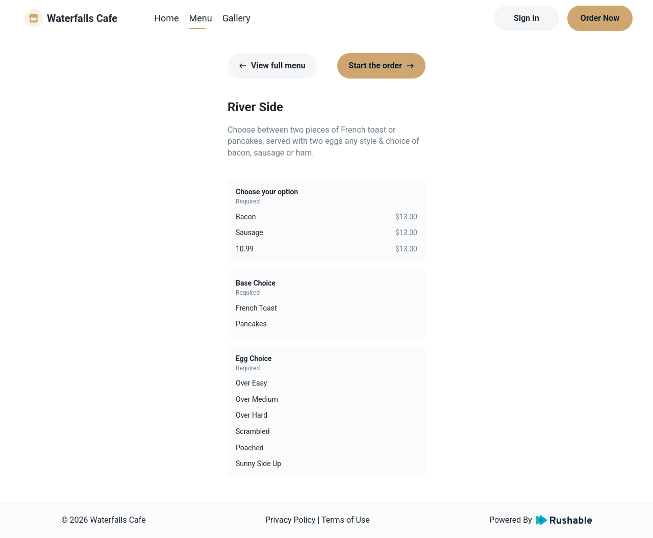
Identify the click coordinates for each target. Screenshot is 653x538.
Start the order (381, 65)
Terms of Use (345, 520)
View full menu (272, 65)
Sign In (526, 18)
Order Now (600, 18)
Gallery (236, 18)
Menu (200, 18)
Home (166, 18)
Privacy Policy (290, 520)
